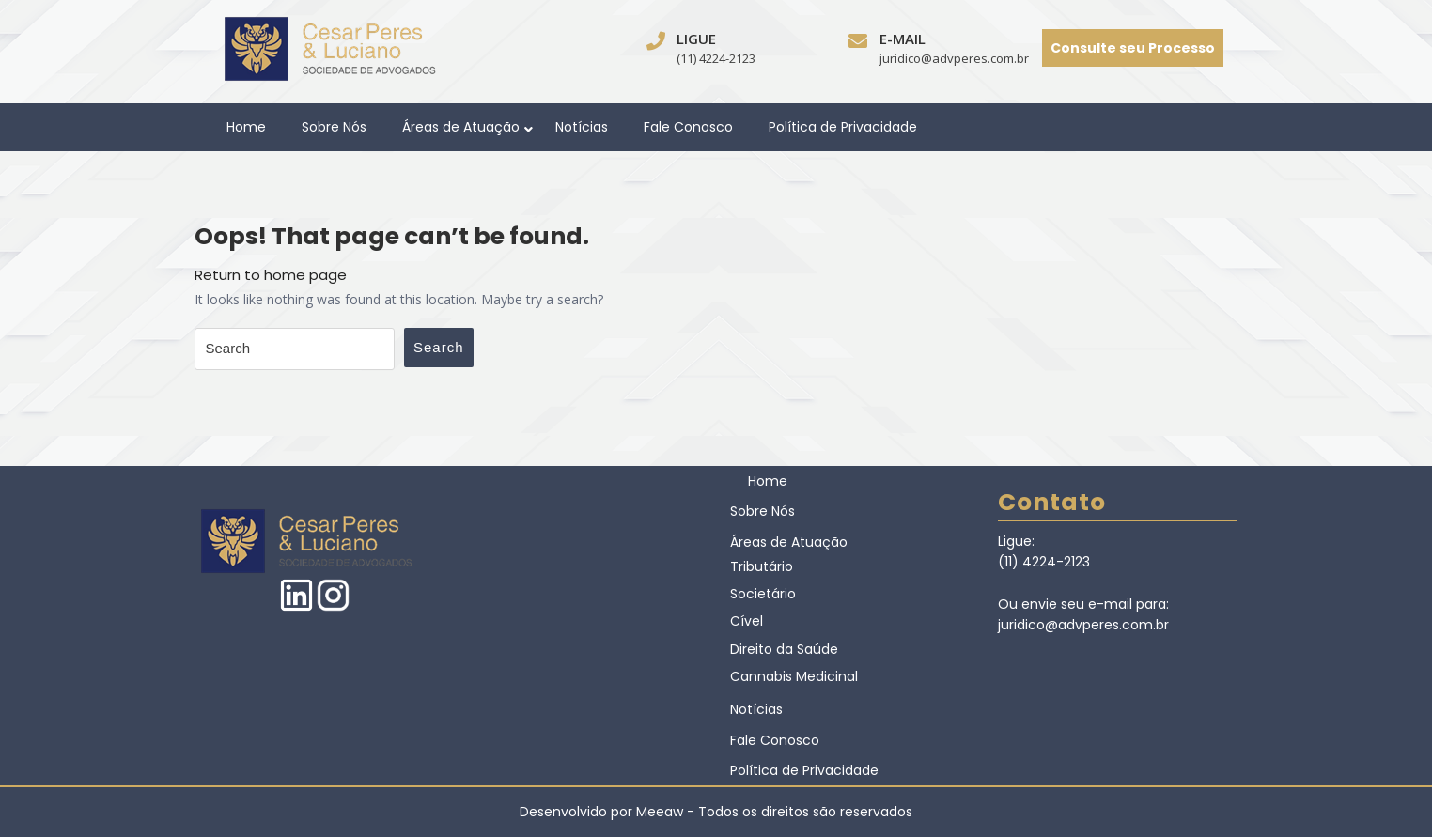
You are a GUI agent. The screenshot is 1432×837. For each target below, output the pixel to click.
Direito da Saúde (784, 649)
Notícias (581, 126)
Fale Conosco (688, 126)
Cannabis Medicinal (794, 676)
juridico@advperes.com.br (954, 58)
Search (438, 347)
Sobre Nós (334, 126)
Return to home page (271, 275)
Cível (746, 621)
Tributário (761, 566)
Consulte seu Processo (1133, 48)
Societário (763, 593)
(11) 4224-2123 (716, 58)
